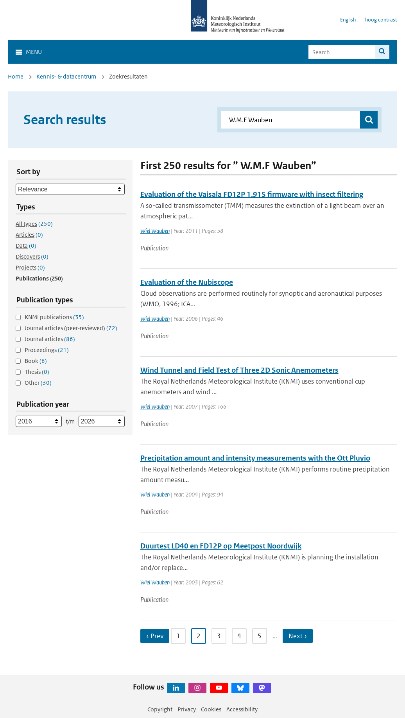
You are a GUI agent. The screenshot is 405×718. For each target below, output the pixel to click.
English (348, 19)
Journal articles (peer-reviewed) (71, 328)
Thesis (37, 371)
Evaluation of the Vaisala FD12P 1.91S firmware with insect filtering (251, 194)
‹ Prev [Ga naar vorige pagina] (154, 636)
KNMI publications (54, 317)
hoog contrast (381, 19)
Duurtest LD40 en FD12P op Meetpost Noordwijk (220, 545)
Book (36, 360)
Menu (34, 51)
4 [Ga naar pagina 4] (239, 636)
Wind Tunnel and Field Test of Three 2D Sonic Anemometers (239, 370)
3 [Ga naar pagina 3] (219, 636)
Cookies (211, 709)
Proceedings (47, 350)
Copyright (159, 709)
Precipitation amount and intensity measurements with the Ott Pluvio (255, 458)
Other (38, 382)
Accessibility (242, 709)
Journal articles (50, 339)
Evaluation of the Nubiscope (186, 282)
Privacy (186, 709)
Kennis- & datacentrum (66, 76)
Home (15, 76)
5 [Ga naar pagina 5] (260, 636)
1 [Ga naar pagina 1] (178, 636)
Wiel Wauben (155, 230)
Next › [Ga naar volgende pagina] (298, 636)
